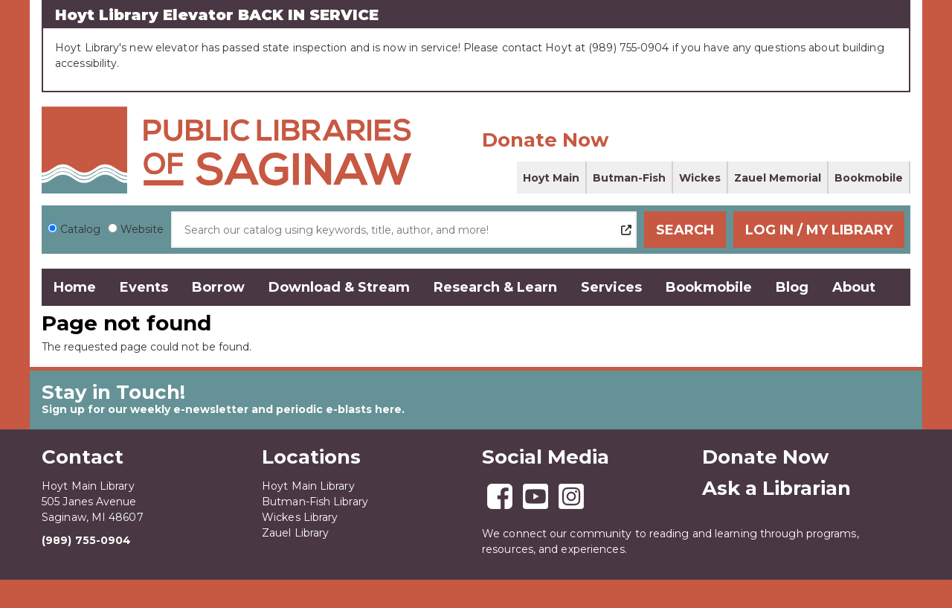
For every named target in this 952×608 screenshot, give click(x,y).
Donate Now (545, 140)
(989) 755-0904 (86, 540)
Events (144, 287)
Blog (792, 287)
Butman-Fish (629, 178)
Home (75, 287)
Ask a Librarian (776, 488)
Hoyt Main (551, 178)
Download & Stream (339, 287)
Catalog (80, 229)
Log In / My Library (818, 230)
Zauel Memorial (777, 178)
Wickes (700, 178)
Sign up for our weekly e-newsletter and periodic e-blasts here (222, 409)
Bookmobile (868, 178)
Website (142, 229)
